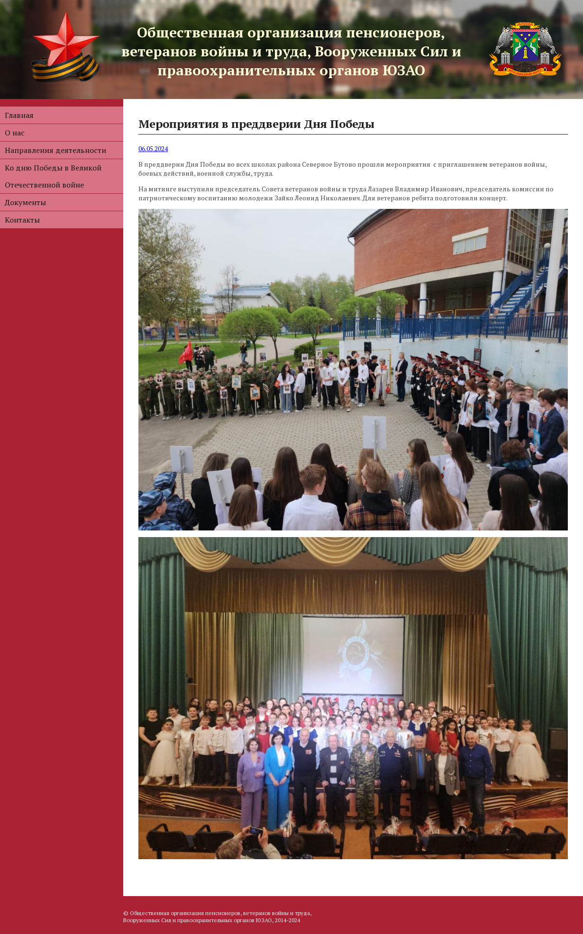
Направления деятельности (55, 150)
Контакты (22, 220)
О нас (15, 132)
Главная (19, 115)
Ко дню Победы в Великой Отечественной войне (53, 176)
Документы (25, 202)
